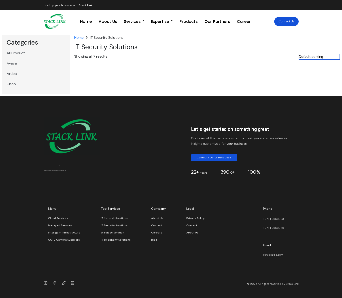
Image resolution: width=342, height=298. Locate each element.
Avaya (12, 63)
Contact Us (286, 21)
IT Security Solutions (114, 225)
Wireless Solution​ (112, 232)
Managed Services (60, 225)
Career (244, 21)
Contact (156, 225)
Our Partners (217, 21)
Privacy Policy (195, 218)
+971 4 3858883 (273, 219)
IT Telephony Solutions (116, 239)
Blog (154, 239)
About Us (108, 21)
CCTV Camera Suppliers (64, 239)
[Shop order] (319, 57)
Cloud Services (58, 218)
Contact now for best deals (214, 157)
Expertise (160, 21)
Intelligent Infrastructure (64, 232)
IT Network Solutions (114, 218)
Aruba (12, 73)
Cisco (11, 84)
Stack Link (85, 5)
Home (86, 21)
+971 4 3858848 (273, 228)
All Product (16, 53)
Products (188, 21)
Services (132, 21)
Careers (156, 232)
